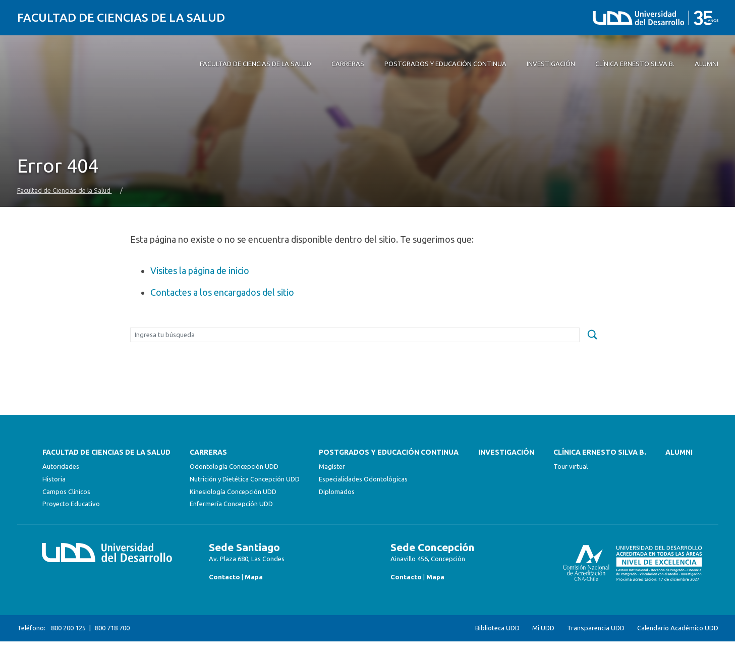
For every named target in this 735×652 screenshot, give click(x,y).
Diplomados (337, 491)
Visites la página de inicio (199, 270)
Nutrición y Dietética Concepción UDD (245, 478)
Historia (54, 478)
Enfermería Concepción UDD (231, 503)
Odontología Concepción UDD (234, 466)
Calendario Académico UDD (677, 628)
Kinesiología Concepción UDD (233, 491)
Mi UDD (543, 628)
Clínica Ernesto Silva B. (599, 452)
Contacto (224, 576)
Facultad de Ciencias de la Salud (121, 17)
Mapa (254, 576)
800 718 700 (112, 627)
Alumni (679, 452)
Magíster (332, 466)
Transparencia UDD (596, 628)
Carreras (208, 452)
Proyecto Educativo (71, 503)
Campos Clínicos (66, 491)
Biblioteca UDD (497, 628)
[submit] (592, 335)
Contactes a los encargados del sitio (222, 292)
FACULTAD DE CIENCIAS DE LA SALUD (106, 452)
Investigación (506, 452)
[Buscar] (355, 335)
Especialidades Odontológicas (363, 478)
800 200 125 (68, 627)
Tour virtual (570, 466)
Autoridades (60, 466)
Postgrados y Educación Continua (389, 452)
